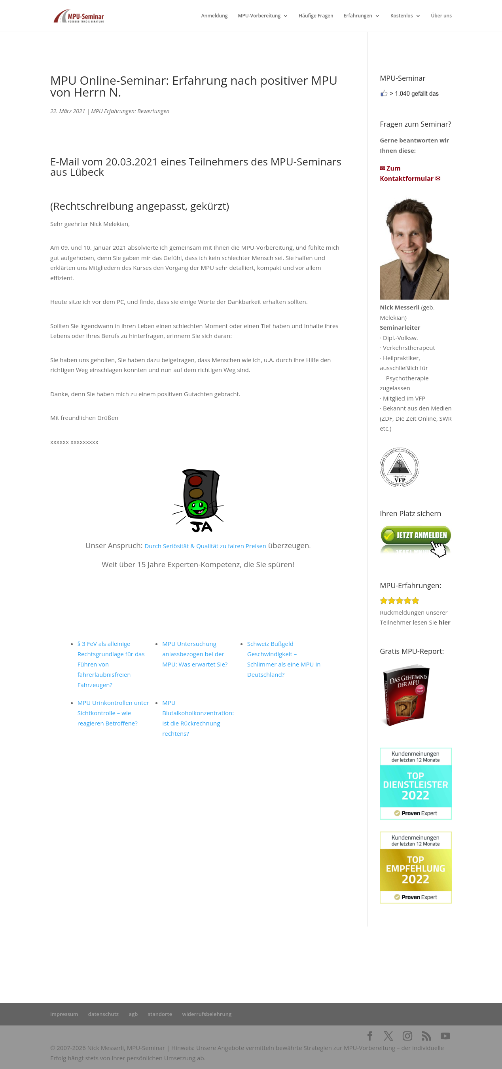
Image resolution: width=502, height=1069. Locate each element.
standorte (160, 1014)
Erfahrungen (358, 16)
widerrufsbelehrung (207, 1014)
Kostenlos (401, 16)
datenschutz (103, 1014)
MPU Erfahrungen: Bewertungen (130, 111)
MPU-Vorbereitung (259, 16)
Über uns (441, 16)
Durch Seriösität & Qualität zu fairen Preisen (205, 546)
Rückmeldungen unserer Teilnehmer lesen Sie (415, 612)
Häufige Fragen (316, 16)
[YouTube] (445, 1036)
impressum (64, 1014)
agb (133, 1014)
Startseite (169, 955)
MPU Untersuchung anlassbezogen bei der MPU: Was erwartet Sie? (194, 654)
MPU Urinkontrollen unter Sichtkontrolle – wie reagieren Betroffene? (113, 713)
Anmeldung (214, 16)
